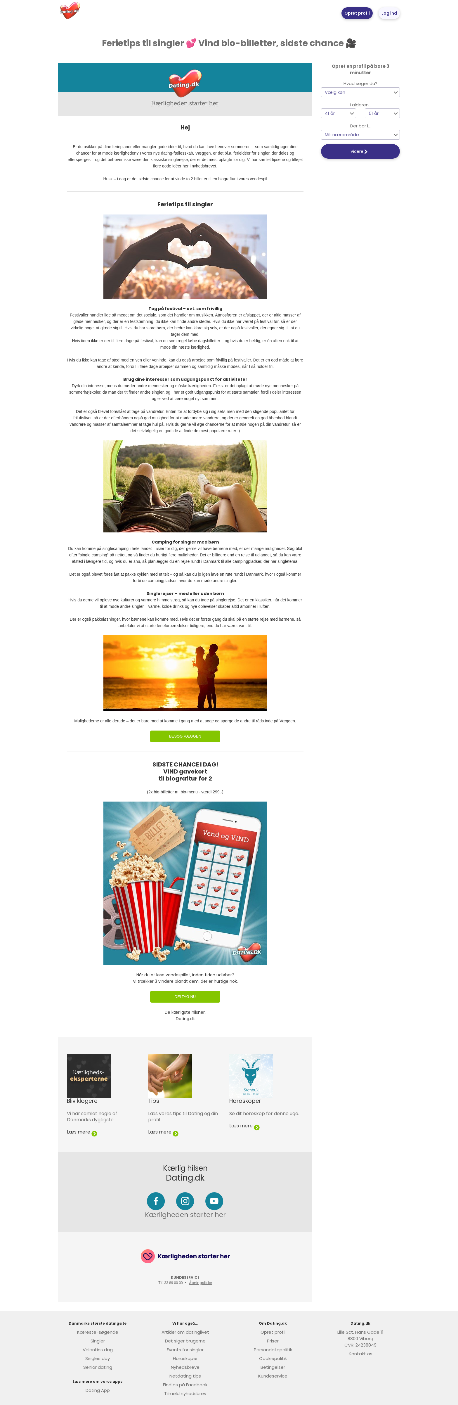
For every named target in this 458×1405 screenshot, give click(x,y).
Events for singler (185, 1350)
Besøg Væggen (185, 736)
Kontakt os (360, 1354)
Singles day (97, 1358)
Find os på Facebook (185, 1385)
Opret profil (357, 13)
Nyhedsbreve (185, 1367)
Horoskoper (185, 1358)
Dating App (98, 1390)
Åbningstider (200, 1282)
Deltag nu (185, 996)
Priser (273, 1341)
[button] (360, 92)
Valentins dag (98, 1350)
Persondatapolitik (273, 1350)
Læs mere (82, 1132)
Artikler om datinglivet (185, 1332)
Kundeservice (272, 1376)
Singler (98, 1341)
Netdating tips (185, 1376)
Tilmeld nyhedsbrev (185, 1393)
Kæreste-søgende (97, 1332)
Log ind (389, 13)
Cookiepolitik (273, 1358)
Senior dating (97, 1367)
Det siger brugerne (185, 1341)
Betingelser (273, 1367)
